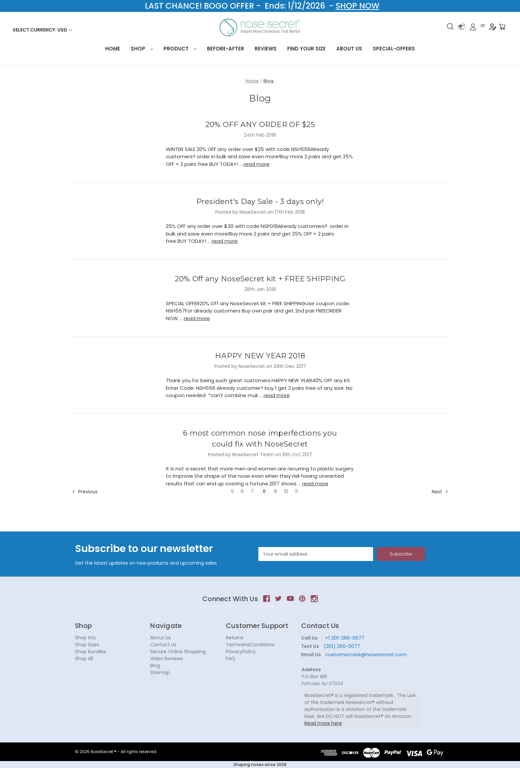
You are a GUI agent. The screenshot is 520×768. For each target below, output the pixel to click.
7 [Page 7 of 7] (252, 491)
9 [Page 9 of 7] (275, 491)
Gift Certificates (461, 26)
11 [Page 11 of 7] (296, 491)
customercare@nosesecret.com (365, 654)
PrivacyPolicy (241, 651)
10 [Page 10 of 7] (286, 491)
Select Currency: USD (42, 30)
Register (492, 27)
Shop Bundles (90, 651)
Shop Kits (85, 637)
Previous (85, 491)
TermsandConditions (250, 644)
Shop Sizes (87, 644)
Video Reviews (166, 658)
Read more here (323, 723)
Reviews (266, 48)
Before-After (225, 48)
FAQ (230, 658)
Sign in (473, 27)
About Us (349, 48)
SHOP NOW (357, 5)
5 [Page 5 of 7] (232, 491)
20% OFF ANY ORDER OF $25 (260, 124)
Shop (142, 48)
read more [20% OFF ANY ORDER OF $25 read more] (256, 164)
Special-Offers (394, 48)
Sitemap (160, 672)
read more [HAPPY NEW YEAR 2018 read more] (277, 395)
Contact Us (163, 644)
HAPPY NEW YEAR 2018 (260, 355)
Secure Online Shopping (178, 651)
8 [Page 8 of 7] (264, 491)
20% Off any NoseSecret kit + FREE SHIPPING (260, 278)
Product (179, 48)
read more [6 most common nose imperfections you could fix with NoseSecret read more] (315, 483)
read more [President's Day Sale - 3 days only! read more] (225, 241)
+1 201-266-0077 (344, 637)
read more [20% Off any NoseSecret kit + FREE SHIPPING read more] (197, 318)
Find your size (306, 48)
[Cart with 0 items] (502, 27)
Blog (155, 665)
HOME (112, 48)
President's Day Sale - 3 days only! (260, 201)
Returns (234, 637)
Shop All (84, 658)
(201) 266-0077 (342, 646)
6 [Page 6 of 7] (242, 491)
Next (440, 491)
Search (450, 26)
